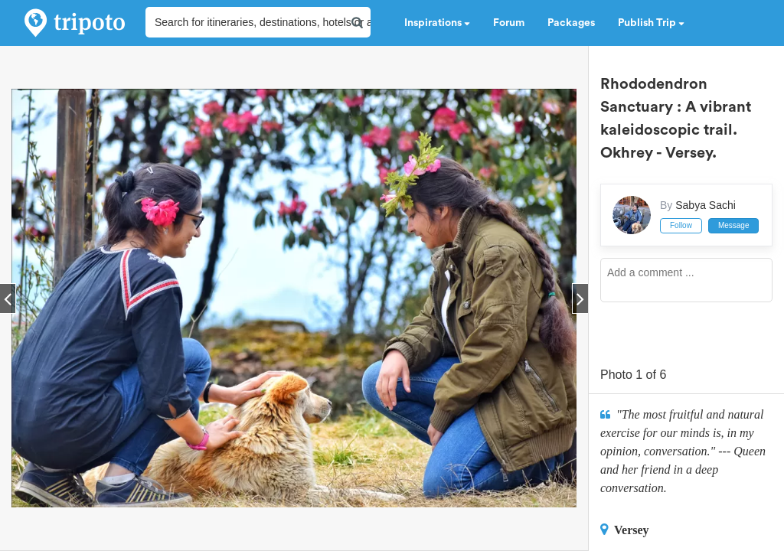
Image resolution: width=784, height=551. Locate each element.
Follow (681, 225)
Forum (508, 23)
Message (734, 225)
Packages (571, 23)
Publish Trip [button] (651, 23)
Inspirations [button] (437, 23)
